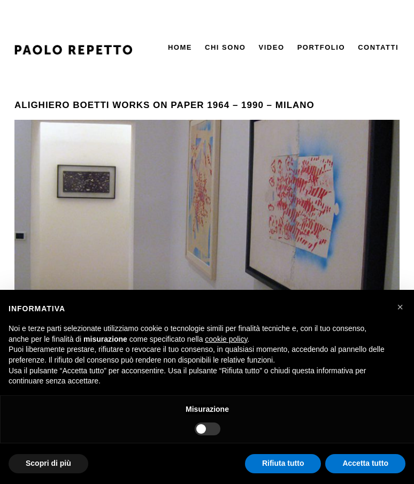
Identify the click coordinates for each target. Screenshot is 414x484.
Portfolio (321, 47)
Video (272, 47)
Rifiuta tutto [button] (283, 463)
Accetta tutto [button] (365, 463)
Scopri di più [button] (48, 463)
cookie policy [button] (226, 339)
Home (180, 47)
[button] (400, 307)
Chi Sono (225, 47)
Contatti (378, 47)
